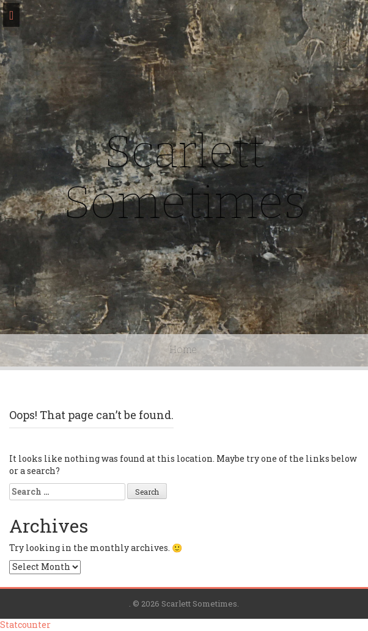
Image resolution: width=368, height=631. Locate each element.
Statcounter (25, 624)
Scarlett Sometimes (184, 177)
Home (183, 350)
